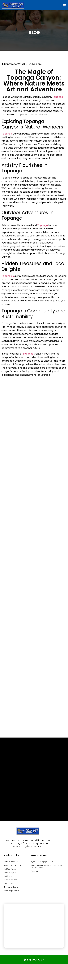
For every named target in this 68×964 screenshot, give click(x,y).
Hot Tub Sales (9, 876)
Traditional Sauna (11, 887)
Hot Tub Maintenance (12, 865)
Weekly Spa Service (11, 890)
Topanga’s (7, 276)
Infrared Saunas (10, 880)
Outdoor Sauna (10, 883)
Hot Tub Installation (12, 862)
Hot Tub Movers (10, 869)
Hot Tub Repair (10, 872)
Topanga (57, 97)
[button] (64, 5)
